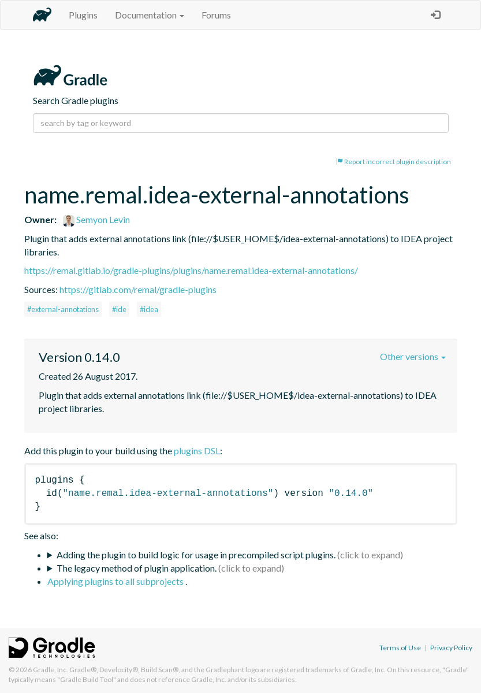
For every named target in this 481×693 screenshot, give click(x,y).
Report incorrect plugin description (393, 161)
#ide (119, 309)
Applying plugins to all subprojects (116, 581)
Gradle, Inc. (50, 669)
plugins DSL (197, 450)
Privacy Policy (451, 647)
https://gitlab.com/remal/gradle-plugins (138, 289)
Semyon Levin (96, 219)
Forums (216, 14)
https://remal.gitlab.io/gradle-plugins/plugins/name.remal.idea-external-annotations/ (191, 270)
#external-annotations (63, 309)
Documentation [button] (149, 14)
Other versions (413, 356)
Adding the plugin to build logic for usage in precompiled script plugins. (196, 554)
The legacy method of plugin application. (137, 567)
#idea (149, 309)
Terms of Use (400, 647)
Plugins (83, 14)
